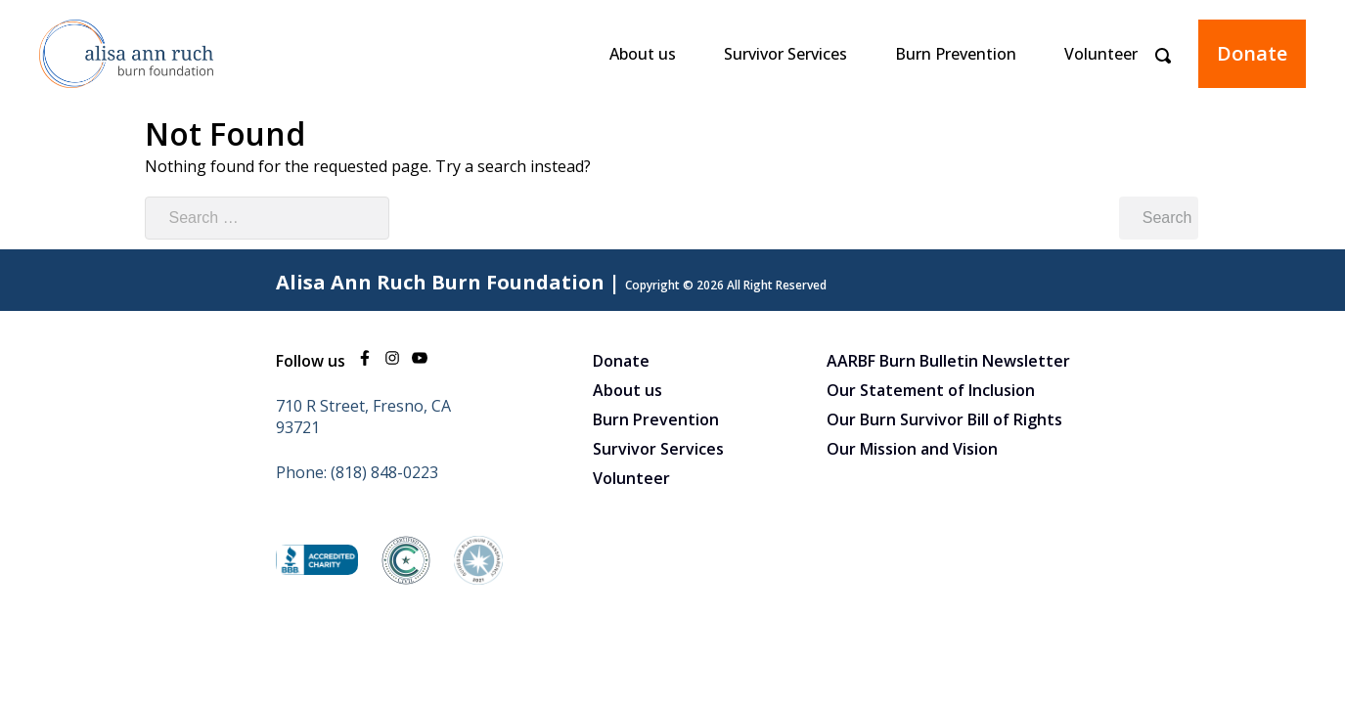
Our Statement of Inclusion (931, 390)
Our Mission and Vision (912, 449)
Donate (1252, 53)
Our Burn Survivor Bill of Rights (944, 419)
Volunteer (1101, 54)
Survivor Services (785, 54)
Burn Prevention (955, 54)
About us (642, 54)
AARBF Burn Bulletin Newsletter (948, 361)
